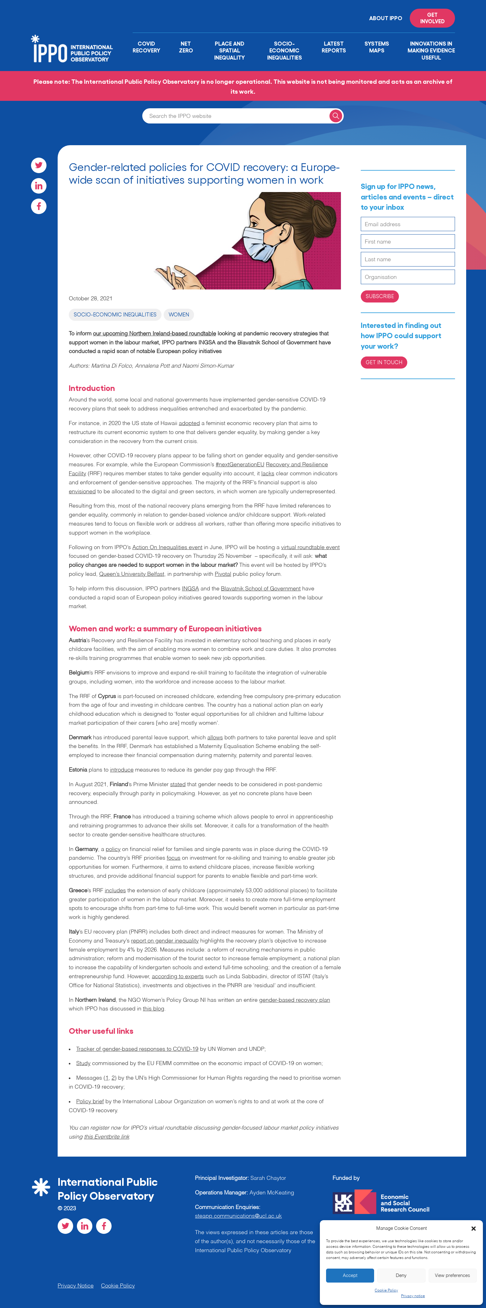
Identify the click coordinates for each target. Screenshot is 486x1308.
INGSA (190, 589)
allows (215, 738)
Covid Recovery (146, 47)
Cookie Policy (386, 1290)
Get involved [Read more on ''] (432, 17)
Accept (350, 1275)
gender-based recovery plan (294, 1000)
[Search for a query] (335, 116)
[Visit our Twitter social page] (38, 165)
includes (115, 891)
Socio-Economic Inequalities (284, 50)
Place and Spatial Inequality (229, 50)
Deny (401, 1275)
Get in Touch (384, 362)
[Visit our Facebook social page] (38, 206)
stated (178, 784)
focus (173, 858)
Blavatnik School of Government (261, 589)
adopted (189, 423)
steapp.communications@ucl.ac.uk (238, 1216)
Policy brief (90, 1101)
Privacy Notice (76, 1286)
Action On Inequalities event (167, 547)
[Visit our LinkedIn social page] (38, 186)
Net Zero (186, 47)
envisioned (82, 492)
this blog (153, 1009)
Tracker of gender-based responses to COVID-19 (137, 1049)
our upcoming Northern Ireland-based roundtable (154, 334)
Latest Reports (334, 47)
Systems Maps (377, 47)
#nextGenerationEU (240, 465)
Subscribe (380, 296)
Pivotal (223, 574)
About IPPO (385, 17)
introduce (122, 770)
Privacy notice (413, 1296)
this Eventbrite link (106, 1137)
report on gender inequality (165, 941)
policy (113, 849)
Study (83, 1063)
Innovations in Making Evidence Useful (431, 50)
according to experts (178, 976)
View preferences (452, 1275)
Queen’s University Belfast (131, 574)
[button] (474, 1228)
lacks (267, 474)
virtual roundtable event (310, 547)
